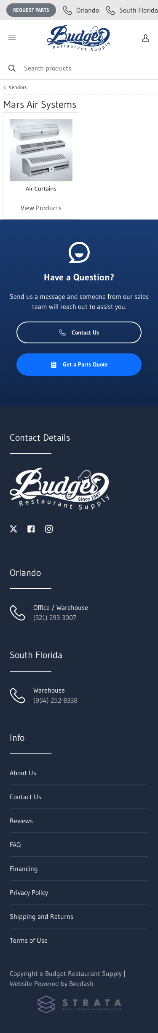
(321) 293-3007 (54, 617)
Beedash (81, 983)
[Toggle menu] (11, 38)
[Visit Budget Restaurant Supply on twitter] (13, 528)
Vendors (18, 87)
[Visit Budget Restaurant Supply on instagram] (49, 528)
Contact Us (79, 332)
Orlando (81, 10)
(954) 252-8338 (55, 700)
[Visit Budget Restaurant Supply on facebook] (31, 528)
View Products (41, 208)
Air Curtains (41, 188)
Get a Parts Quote (79, 364)
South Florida (132, 10)
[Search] (79, 67)
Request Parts (31, 10)
